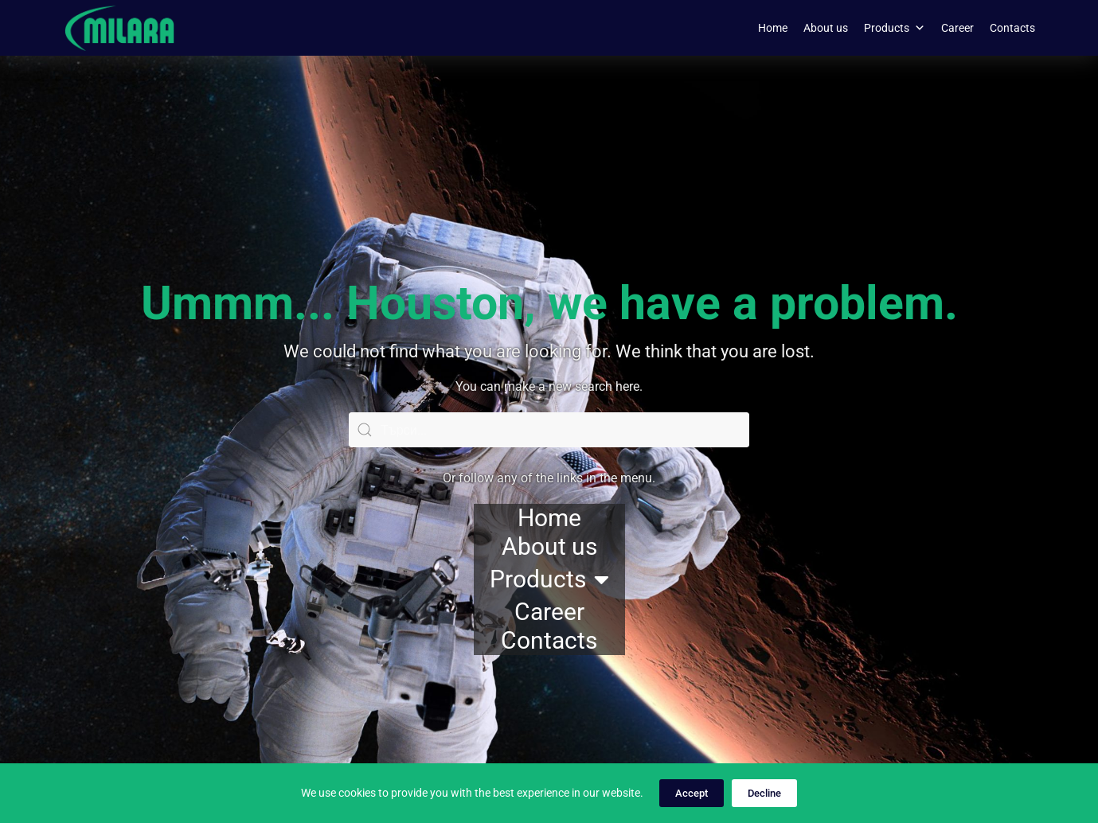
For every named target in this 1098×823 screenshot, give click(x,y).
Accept (691, 793)
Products (894, 28)
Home (772, 27)
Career (957, 27)
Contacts (1012, 27)
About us (825, 27)
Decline (764, 793)
